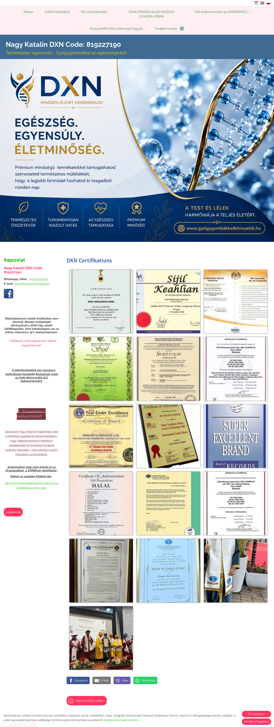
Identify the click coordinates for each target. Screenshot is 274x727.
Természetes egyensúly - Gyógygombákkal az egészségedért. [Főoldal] (66, 39)
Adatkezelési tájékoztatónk (121, 720)
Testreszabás (256, 714)
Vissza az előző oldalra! (90, 692)
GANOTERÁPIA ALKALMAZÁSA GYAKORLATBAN (151, 14)
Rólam (28, 12)
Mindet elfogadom (256, 721)
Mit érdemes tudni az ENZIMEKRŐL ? (222, 12)
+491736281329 (38, 270)
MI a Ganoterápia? (94, 12)
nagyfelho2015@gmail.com (32, 275)
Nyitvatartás (13, 504)
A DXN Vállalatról (57, 12)
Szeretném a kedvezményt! (31, 405)
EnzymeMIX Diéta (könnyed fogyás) (116, 28)
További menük (169, 28)
